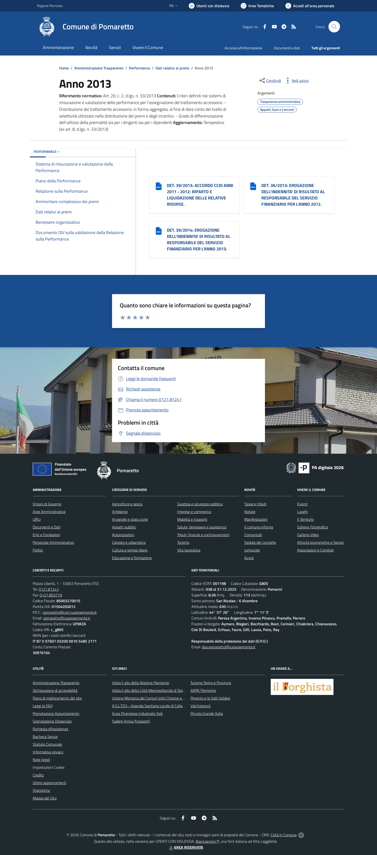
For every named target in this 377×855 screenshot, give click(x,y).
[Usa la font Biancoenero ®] (209, 6)
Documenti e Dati (46, 527)
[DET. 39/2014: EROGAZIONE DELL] (159, 230)
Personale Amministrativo (53, 542)
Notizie (249, 511)
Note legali (41, 759)
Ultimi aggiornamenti (49, 783)
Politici (38, 550)
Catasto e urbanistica (129, 542)
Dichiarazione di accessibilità (55, 690)
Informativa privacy (48, 752)
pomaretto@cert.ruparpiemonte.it (70, 612)
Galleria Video (308, 535)
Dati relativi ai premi (172, 68)
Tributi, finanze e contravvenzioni (203, 535)
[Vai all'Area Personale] (310, 6)
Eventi (302, 504)
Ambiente (120, 511)
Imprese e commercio (194, 511)
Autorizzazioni (123, 535)
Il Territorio (305, 519)
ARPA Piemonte (203, 690)
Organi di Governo (47, 504)
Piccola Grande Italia (206, 713)
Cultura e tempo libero (129, 550)
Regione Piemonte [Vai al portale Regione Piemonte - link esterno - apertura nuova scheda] (50, 5)
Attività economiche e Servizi (320, 542)
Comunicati (253, 535)
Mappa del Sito (45, 798)
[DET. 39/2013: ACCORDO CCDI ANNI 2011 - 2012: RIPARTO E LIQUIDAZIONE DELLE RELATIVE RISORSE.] (159, 186)
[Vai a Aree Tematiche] (257, 6)
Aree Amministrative (49, 511)
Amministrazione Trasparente (98, 68)
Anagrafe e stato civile (130, 519)
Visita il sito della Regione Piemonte (140, 683)
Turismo (183, 542)
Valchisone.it (200, 706)
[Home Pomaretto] (85, 27)
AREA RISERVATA (185, 847)
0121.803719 (51, 595)
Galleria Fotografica (312, 527)
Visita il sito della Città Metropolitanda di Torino (149, 690)
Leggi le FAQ (43, 706)
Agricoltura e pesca (127, 504)
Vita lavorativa (188, 550)
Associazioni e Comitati (315, 550)
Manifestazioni (256, 519)
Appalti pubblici (124, 527)
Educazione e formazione (132, 558)
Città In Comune (284, 835)
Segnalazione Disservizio (52, 721)
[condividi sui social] (270, 80)
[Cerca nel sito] (334, 26)
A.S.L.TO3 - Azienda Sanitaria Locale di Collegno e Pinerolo (158, 706)
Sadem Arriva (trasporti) (131, 721)
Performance (139, 68)
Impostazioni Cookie (48, 767)
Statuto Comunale (47, 744)
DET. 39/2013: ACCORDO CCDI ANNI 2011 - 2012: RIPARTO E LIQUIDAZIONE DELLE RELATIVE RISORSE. (200, 194)
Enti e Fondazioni (46, 535)
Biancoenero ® (207, 841)
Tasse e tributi (255, 504)
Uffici (37, 519)
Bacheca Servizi (45, 736)
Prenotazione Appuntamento (56, 713)
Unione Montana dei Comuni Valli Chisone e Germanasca (157, 698)
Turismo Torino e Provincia (210, 683)
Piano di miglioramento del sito (57, 698)
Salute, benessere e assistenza (201, 527)
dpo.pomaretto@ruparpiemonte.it (228, 647)
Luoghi (302, 511)
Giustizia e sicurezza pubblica (200, 504)
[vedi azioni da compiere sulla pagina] (296, 80)
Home (64, 68)
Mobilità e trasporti (192, 519)
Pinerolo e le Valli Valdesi (210, 698)
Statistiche (41, 790)
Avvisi (249, 558)
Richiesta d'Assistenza (50, 729)
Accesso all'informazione (243, 48)
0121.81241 (49, 589)
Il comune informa (258, 527)
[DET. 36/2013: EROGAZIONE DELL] (253, 186)
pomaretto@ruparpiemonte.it (66, 618)
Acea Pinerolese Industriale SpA (137, 713)
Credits (38, 775)
